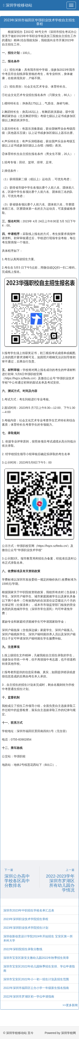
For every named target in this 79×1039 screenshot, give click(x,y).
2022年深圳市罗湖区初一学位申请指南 (28, 996)
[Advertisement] (39, 816)
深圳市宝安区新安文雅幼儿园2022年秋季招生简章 (36, 957)
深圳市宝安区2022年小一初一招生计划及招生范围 (36, 979)
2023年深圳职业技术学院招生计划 (25, 927)
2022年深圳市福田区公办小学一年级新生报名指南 (36, 988)
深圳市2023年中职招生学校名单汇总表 (28, 910)
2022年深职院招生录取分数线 (22, 949)
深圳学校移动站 (17, 5)
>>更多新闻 (70, 1005)
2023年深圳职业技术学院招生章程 (25, 919)
